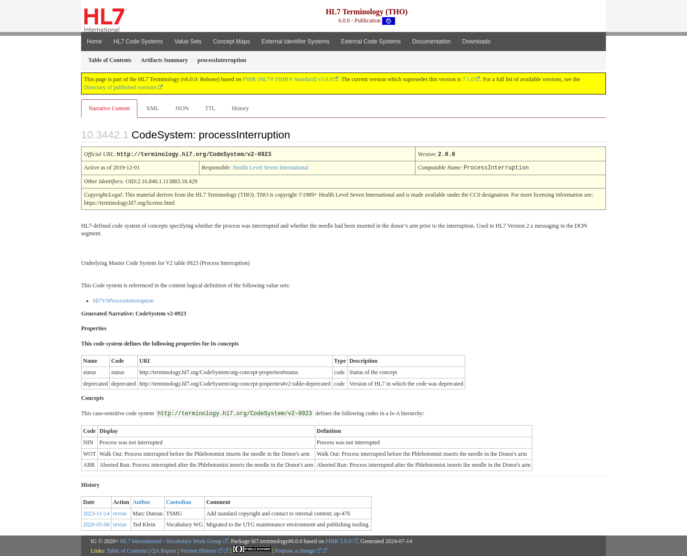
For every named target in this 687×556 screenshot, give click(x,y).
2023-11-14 (96, 512)
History (240, 108)
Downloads (476, 41)
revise (120, 512)
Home (94, 41)
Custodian (178, 501)
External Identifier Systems (295, 41)
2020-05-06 (96, 523)
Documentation (431, 41)
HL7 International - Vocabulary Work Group (171, 540)
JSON (182, 108)
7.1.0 (468, 79)
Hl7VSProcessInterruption (123, 299)
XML (152, 108)
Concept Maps (231, 41)
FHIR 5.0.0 (338, 540)
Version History (201, 549)
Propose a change (298, 549)
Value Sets (187, 41)
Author (141, 501)
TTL (210, 108)
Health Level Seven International (271, 167)
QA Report (163, 549)
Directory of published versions (120, 87)
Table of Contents (126, 549)
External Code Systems (371, 41)
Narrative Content (109, 108)
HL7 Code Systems (138, 41)
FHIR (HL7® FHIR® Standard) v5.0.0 (288, 79)
